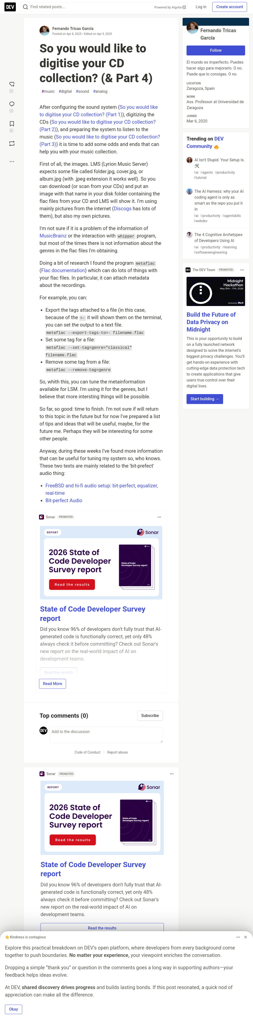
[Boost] (12, 143)
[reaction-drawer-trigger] (11, 87)
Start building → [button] (204, 399)
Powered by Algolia (170, 7)
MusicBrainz (53, 236)
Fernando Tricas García (72, 28)
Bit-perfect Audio (63, 500)
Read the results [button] (102, 928)
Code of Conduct (88, 752)
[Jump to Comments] (12, 107)
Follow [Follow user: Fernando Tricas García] (216, 50)
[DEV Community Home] (10, 7)
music (48, 92)
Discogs (123, 209)
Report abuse (117, 752)
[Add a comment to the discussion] (106, 735)
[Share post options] (12, 161)
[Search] (25, 7)
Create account (229, 6)
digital (65, 92)
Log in (201, 6)
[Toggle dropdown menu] (159, 517)
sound (82, 92)
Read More (52, 683)
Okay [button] (13, 1009)
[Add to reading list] (12, 126)
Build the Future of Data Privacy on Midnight (211, 322)
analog (100, 92)
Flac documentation (63, 270)
